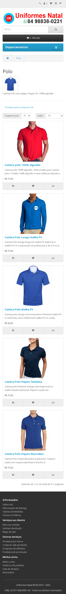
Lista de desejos (11, 568)
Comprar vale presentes (15, 544)
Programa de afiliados (14, 548)
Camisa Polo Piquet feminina (23, 381)
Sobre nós (8, 504)
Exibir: (41, 115)
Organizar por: (12, 115)
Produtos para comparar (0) (19, 107)
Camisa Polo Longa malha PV (23, 237)
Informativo (8, 572)
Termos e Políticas (12, 515)
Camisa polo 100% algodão (22, 165)
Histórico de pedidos (13, 565)
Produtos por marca (13, 541)
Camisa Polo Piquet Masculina (24, 454)
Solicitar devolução (12, 528)
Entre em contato (11, 524)
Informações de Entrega (15, 508)
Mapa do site (9, 531)
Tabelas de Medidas (13, 511)
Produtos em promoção (15, 552)
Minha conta (9, 561)
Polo (18, 58)
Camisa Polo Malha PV (19, 309)
